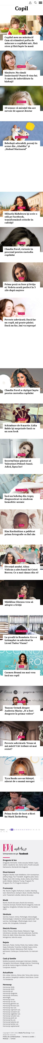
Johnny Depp (7, 877)
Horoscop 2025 (8, 989)
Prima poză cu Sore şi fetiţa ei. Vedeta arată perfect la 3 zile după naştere (20, 287)
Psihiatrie (22, 923)
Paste (12, 945)
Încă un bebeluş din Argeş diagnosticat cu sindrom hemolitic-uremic (19, 498)
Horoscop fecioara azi (11, 1006)
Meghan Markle (9, 875)
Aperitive (6, 949)
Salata (30, 945)
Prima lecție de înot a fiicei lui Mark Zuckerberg (20, 815)
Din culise (6, 975)
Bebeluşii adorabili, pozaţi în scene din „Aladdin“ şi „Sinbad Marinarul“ (21, 146)
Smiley (17, 879)
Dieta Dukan (17, 931)
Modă (5, 900)
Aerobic (14, 933)
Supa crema (32, 947)
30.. (34, 829)
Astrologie (6, 997)
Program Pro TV (9, 883)
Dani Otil (11, 879)
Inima (17, 917)
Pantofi (18, 905)
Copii (21, 31)
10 (9, 829)
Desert (12, 949)
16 (22, 829)
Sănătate (21, 102)
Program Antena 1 (22, 883)
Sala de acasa (17, 937)
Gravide (24, 965)
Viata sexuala (23, 863)
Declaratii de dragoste (20, 867)
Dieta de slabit (8, 935)
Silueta (28, 935)
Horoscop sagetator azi (11, 1014)
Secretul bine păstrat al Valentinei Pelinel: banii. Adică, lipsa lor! (19, 463)
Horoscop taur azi (9, 1008)
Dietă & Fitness (10, 928)
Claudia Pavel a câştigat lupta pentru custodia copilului (21, 392)
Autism (13, 967)
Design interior (25, 963)
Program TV (29, 881)
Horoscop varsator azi (11, 1016)
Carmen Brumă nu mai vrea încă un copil (20, 674)
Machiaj (34, 891)
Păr (4, 891)
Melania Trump (18, 881)
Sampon (19, 893)
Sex (17, 865)
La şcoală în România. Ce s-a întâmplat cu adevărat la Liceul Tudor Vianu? (21, 640)
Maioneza (19, 949)
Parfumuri (20, 891)
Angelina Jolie (29, 877)
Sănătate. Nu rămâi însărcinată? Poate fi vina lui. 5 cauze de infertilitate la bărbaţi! (21, 77)
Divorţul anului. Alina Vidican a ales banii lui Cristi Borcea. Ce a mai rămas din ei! (21, 569)
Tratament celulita (13, 895)
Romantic (13, 863)
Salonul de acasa (27, 895)
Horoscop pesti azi (10, 1018)
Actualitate (21, 490)
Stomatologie (8, 919)
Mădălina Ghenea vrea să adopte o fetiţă (19, 603)
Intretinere (7, 933)
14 (18, 829)
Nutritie (35, 933)
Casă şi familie (9, 958)
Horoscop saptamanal (11, 1026)
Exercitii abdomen (24, 933)
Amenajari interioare (23, 961)
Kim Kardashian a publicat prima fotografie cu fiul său (20, 533)
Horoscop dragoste (10, 993)
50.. (39, 829)
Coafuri (27, 891)
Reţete (6, 942)
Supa (5, 947)
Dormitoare (15, 963)
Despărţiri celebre (18, 977)
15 (20, 829)
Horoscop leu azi (9, 1020)
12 (14, 829)
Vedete (21, 208)
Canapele (6, 963)
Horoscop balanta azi (11, 1022)
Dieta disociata (19, 935)
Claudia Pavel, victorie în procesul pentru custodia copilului (19, 251)
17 (24, 829)
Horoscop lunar (8, 999)
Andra (23, 879)
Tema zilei (29, 975)
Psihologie (24, 917)
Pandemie (9, 979)
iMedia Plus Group (24, 1033)
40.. (37, 829)
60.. (1, 831)
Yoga (32, 931)
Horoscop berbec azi (10, 1024)
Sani (4, 893)
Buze (24, 893)
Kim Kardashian (33, 875)
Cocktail (24, 947)
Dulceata (10, 947)
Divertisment (22, 137)
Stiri (21, 278)
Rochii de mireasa (26, 903)
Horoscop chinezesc (10, 995)
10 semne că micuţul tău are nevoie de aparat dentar (20, 109)
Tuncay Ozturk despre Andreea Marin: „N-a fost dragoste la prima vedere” (19, 710)
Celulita (30, 893)
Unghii (13, 891)
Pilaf (25, 949)
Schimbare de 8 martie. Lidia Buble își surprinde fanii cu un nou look (21, 428)
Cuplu (21, 314)
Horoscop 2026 (8, 987)
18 (26, 829)
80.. (7, 831)
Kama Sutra (23, 865)
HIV (9, 923)
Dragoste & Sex (10, 860)
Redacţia (5, 1039)
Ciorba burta (23, 951)
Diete (5, 931)
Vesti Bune (29, 977)
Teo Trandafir (18, 877)
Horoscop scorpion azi (11, 1012)
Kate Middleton (21, 875)
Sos (26, 945)
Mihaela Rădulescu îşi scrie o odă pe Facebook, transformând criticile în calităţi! (21, 218)
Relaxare (26, 931)
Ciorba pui (14, 951)
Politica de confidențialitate (11, 1037)
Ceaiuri (11, 917)
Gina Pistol (34, 879)
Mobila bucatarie (9, 961)
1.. (7, 829)
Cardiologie (13, 921)
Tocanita (17, 947)
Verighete (13, 907)
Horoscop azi (8, 991)
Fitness (10, 931)
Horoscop (7, 984)
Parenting (35, 963)
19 (28, 829)
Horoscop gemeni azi (11, 1003)
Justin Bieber (7, 881)
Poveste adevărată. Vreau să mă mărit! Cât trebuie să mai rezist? (21, 745)
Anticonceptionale (28, 919)
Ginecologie (32, 917)
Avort (30, 921)
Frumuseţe (8, 888)
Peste (22, 945)
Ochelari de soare (24, 907)
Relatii (31, 863)
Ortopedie (15, 923)
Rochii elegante (27, 905)
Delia (28, 879)
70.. (4, 831)
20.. (31, 829)
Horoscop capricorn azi (11, 1010)
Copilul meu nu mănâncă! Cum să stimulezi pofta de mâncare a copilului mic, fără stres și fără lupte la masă (21, 42)
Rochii (8, 891)
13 (16, 829)
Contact (13, 1039)
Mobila (34, 961)
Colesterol (17, 919)
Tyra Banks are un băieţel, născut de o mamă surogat (20, 780)
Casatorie (11, 865)
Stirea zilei (21, 975)
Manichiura (11, 893)
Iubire (5, 865)
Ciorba (17, 945)
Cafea (36, 945)
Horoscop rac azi (9, 1001)
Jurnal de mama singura (12, 965)
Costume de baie (9, 905)
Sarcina (21, 66)
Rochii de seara (13, 903)
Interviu (14, 975)
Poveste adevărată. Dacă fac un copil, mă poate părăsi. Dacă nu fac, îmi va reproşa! (20, 322)
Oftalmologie (23, 921)
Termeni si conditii (28, 1037)
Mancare (6, 945)
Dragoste (6, 863)
